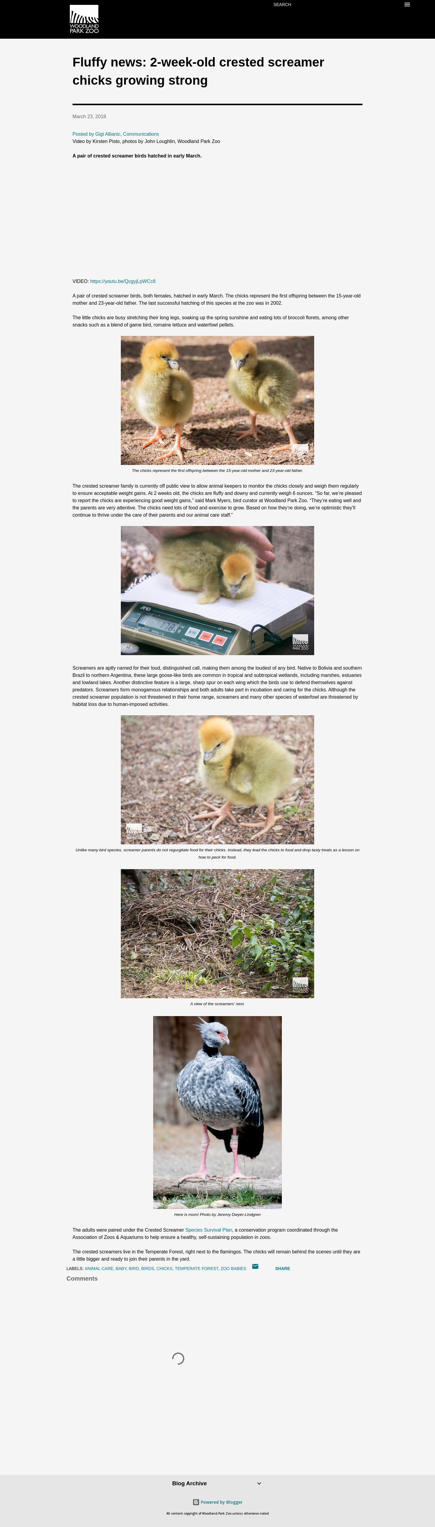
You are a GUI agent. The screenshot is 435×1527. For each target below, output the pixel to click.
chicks (164, 1268)
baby (121, 1268)
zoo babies (233, 1268)
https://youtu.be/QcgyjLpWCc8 (123, 281)
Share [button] (282, 1268)
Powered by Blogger (217, 1502)
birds (147, 1268)
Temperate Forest (196, 1268)
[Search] (282, 4)
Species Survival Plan (208, 1230)
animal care (99, 1268)
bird (134, 1268)
